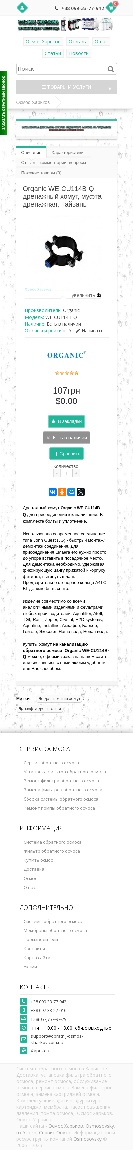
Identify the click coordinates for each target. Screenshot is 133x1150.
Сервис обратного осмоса (51, 762)
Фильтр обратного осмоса (52, 851)
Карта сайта (37, 958)
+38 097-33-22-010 (48, 1010)
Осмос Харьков (43, 41)
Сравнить (69, 453)
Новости (79, 53)
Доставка (34, 869)
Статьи (53, 53)
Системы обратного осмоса (53, 921)
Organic (71, 310)
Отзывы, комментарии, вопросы (53, 162)
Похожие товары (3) (41, 172)
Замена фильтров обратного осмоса (63, 790)
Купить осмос (38, 860)
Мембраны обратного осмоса (55, 930)
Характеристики (67, 152)
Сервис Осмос (55, 1132)
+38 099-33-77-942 (82, 8)
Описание (31, 152)
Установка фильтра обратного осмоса (65, 772)
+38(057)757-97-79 (48, 1019)
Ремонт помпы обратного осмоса (59, 808)
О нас (101, 41)
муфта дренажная (40, 709)
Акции (30, 967)
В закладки (70, 421)
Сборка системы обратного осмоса (61, 799)
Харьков (40, 1051)
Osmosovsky (100, 1126)
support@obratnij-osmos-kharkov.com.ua (57, 1039)
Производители (41, 939)
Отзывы (78, 41)
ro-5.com (26, 1132)
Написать (90, 330)
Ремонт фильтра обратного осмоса (61, 781)
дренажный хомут (59, 698)
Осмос (30, 878)
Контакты (34, 948)
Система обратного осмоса (53, 842)
